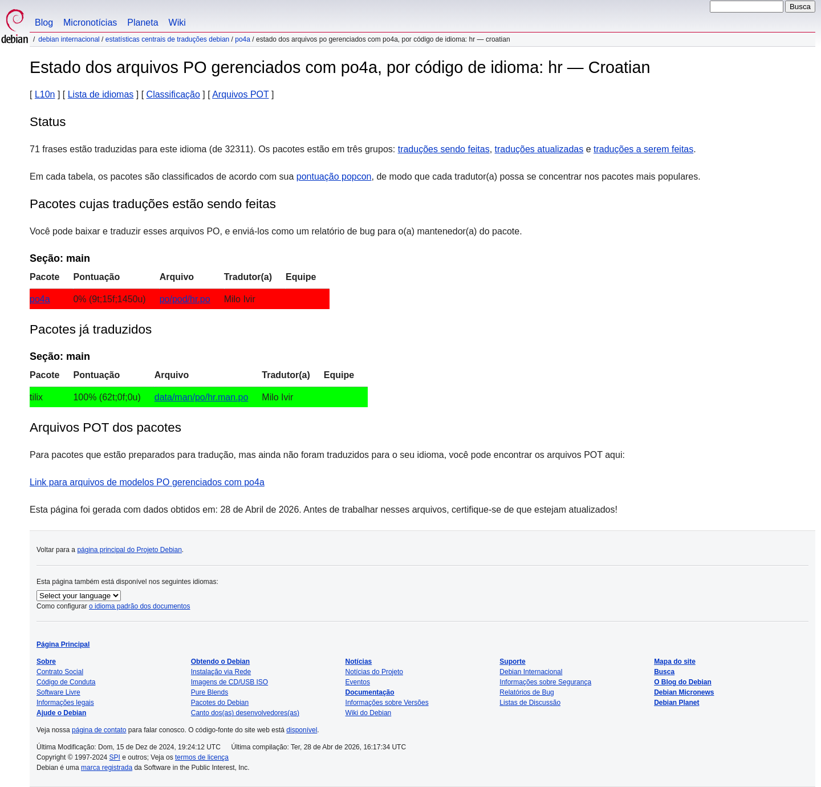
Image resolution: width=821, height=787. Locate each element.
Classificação (173, 94)
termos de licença (202, 757)
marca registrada (106, 768)
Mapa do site (675, 662)
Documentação (370, 692)
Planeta (142, 22)
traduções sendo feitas (444, 149)
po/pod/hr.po (185, 299)
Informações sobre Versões (387, 703)
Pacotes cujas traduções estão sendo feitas (153, 204)
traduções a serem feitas (643, 149)
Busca (664, 672)
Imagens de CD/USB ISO (229, 682)
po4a (242, 39)
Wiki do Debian (369, 713)
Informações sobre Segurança (545, 682)
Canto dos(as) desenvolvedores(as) (245, 713)
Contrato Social (59, 672)
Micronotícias (90, 22)
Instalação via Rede (221, 672)
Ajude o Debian (61, 713)
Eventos (358, 682)
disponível (301, 730)
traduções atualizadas (539, 149)
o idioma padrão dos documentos (139, 606)
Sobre (46, 662)
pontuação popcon (334, 176)
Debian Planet (676, 703)
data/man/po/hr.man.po (202, 397)
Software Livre (58, 692)
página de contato (99, 730)
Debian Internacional (68, 39)
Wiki (177, 22)
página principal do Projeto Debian (129, 550)
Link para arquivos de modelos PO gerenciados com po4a (147, 482)
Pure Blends (209, 692)
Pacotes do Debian (220, 703)
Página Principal (63, 644)
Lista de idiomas (101, 94)
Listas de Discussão (529, 703)
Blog (44, 22)
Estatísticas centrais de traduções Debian (167, 39)
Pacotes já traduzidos (91, 329)
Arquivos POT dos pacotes (105, 427)
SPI (114, 757)
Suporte (512, 662)
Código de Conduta (65, 682)
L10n (45, 94)
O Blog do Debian (683, 682)
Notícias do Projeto (374, 672)
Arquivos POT (240, 94)
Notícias (359, 662)
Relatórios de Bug (526, 692)
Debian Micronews (684, 692)
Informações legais (65, 703)
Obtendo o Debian (220, 662)
